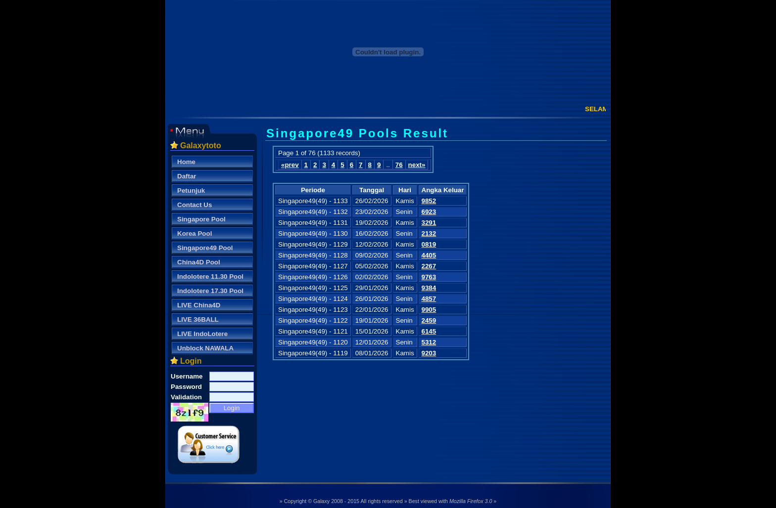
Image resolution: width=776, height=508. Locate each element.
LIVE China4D (198, 305)
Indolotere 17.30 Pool (210, 291)
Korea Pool (194, 233)
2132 (429, 233)
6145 (429, 331)
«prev (290, 165)
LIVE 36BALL (198, 319)
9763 (429, 277)
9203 (429, 353)
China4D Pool (198, 262)
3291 (429, 222)
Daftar (186, 176)
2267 (429, 266)
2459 (429, 320)
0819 (429, 244)
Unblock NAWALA (205, 348)
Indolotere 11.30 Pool (210, 276)
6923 (429, 211)
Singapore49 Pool (205, 248)
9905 (429, 309)
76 (399, 165)
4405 (429, 255)
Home (186, 162)
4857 (429, 298)
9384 (429, 288)
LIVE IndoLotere (202, 334)
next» (417, 165)
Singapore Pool (201, 219)
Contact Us (194, 205)
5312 (429, 342)
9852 (429, 201)
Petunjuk (191, 190)
